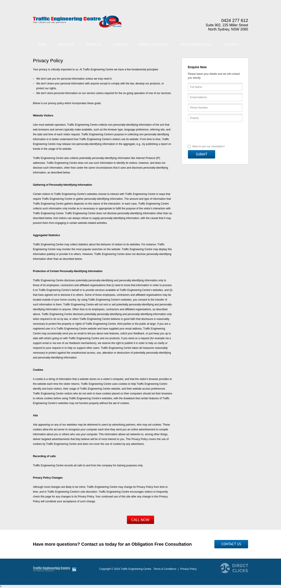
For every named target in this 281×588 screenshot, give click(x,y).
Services (93, 44)
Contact (231, 44)
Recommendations (196, 44)
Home (42, 44)
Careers (120, 44)
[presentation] (215, 133)
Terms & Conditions (164, 568)
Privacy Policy (188, 568)
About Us (66, 44)
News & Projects (154, 44)
